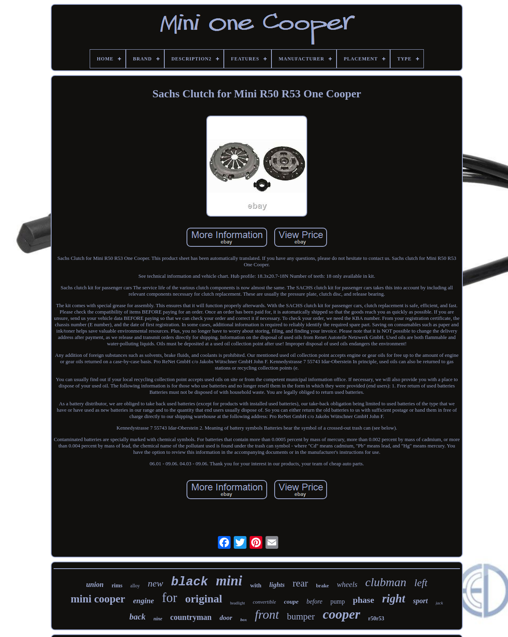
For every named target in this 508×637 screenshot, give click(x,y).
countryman (191, 617)
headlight (237, 603)
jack (439, 602)
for (169, 598)
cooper (341, 614)
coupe (291, 601)
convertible (264, 602)
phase (363, 600)
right (393, 598)
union (95, 585)
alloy (135, 586)
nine (158, 619)
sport (420, 601)
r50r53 (376, 619)
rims (117, 586)
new (155, 583)
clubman (385, 582)
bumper (301, 617)
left (420, 583)
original (203, 598)
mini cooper (98, 599)
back (137, 617)
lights (277, 585)
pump (337, 601)
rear (300, 583)
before (314, 601)
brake (322, 586)
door (225, 618)
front (267, 614)
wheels (347, 584)
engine (143, 600)
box (243, 619)
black (189, 582)
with (255, 585)
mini (229, 581)
